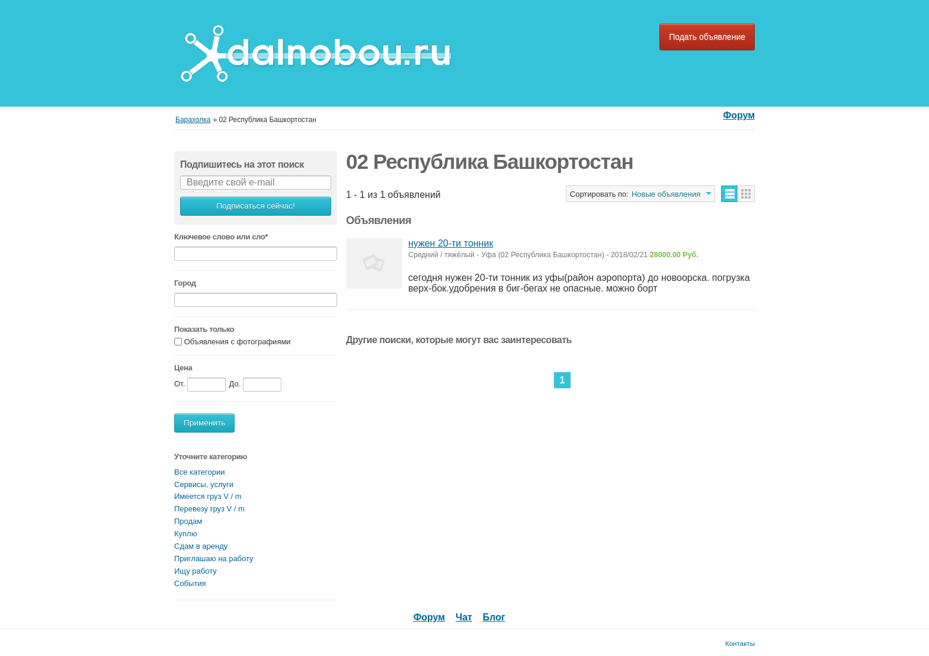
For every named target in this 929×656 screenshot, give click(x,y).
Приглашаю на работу (214, 558)
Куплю (185, 533)
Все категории (199, 472)
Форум (739, 115)
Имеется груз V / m (208, 496)
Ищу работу (195, 571)
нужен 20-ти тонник (450, 243)
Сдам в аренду (201, 546)
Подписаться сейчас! (255, 205)
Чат (464, 617)
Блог (494, 617)
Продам (188, 521)
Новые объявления (666, 194)
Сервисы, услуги (203, 484)
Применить (204, 422)
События (190, 583)
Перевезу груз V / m (209, 508)
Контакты (740, 643)
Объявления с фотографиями (237, 341)
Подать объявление (707, 36)
